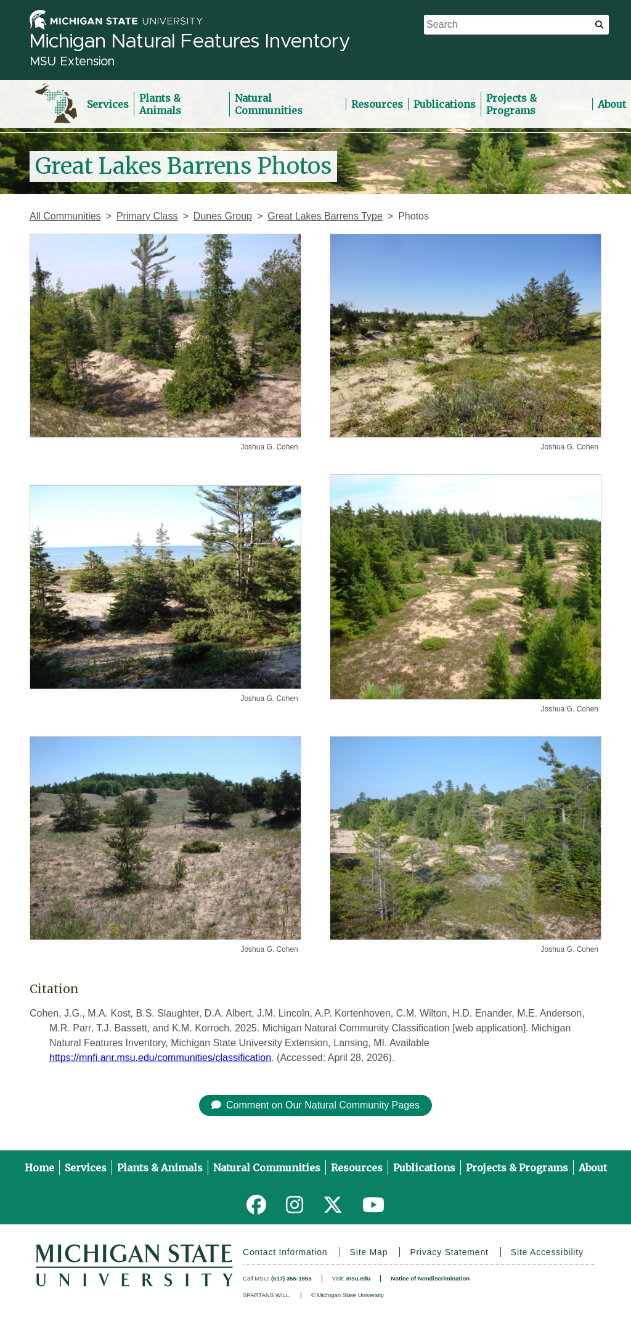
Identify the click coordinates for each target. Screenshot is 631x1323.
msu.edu (358, 1278)
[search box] (516, 25)
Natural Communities (269, 104)
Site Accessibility (547, 1252)
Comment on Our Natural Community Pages (315, 1105)
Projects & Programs (511, 104)
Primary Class (147, 216)
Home (39, 1167)
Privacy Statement (449, 1252)
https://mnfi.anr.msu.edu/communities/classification (160, 1057)
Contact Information (285, 1252)
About (593, 1167)
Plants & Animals (160, 104)
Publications (444, 104)
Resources (377, 104)
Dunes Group (222, 216)
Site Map (369, 1252)
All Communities (65, 216)
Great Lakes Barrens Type (324, 216)
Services (108, 104)
